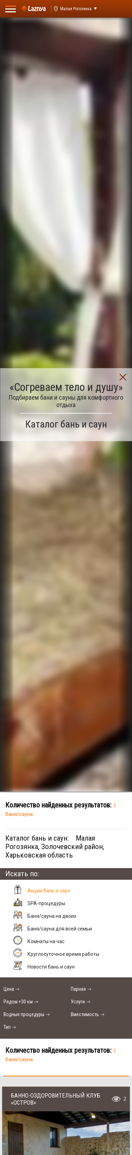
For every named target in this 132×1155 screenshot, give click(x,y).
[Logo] (33, 8)
